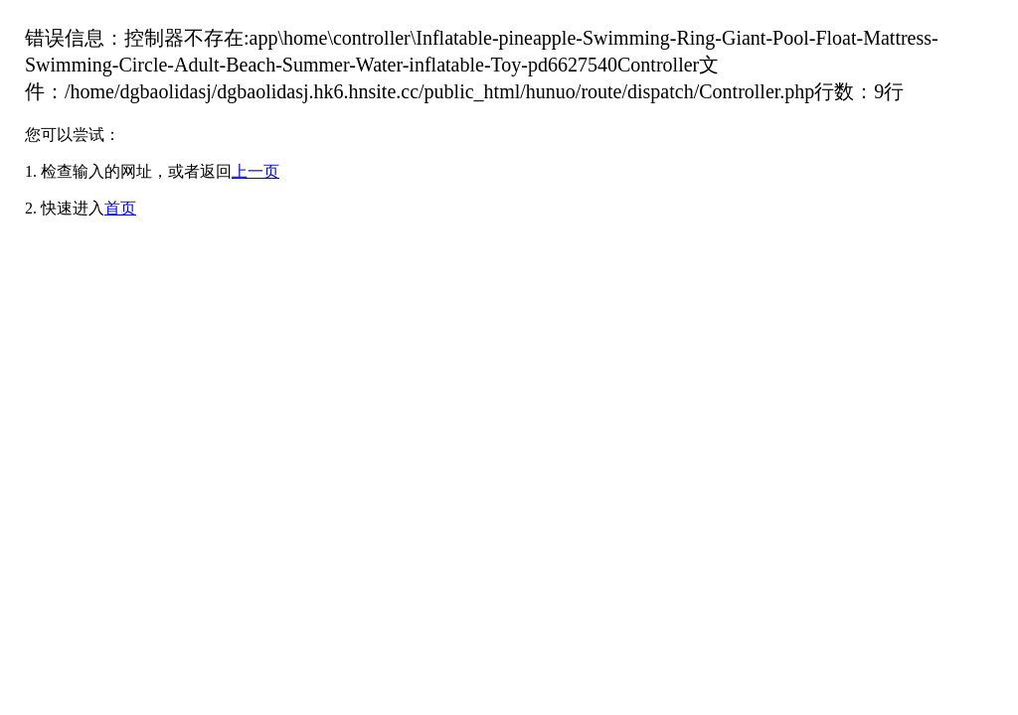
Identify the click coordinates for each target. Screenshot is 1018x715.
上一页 (255, 171)
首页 (120, 208)
